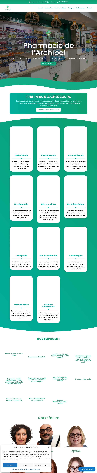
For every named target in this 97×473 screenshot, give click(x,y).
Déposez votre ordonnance (48, 110)
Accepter (10, 465)
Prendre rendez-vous (87, 469)
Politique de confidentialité (32, 469)
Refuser (25, 465)
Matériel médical (60, 8)
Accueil (40, 8)
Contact (89, 8)
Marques (71, 8)
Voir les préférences (41, 465)
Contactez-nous (48, 63)
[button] (49, 447)
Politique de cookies (17, 469)
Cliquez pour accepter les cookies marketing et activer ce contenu (48, 440)
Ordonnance (80, 8)
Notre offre (49, 8)
